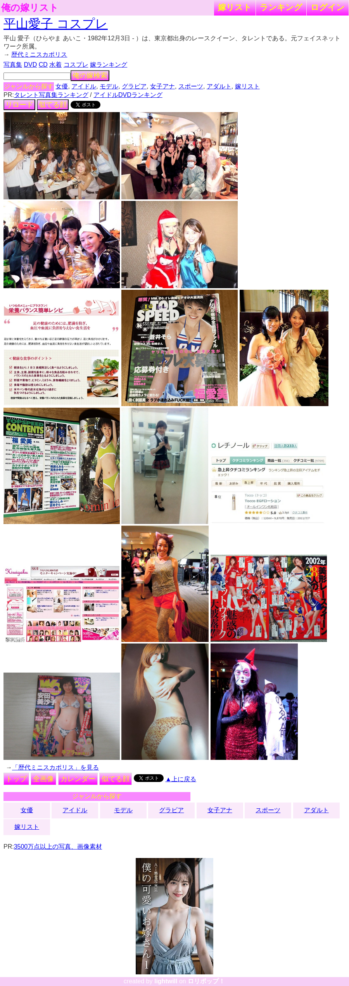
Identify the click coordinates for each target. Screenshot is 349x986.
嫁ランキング (108, 64)
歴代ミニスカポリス (39, 54)
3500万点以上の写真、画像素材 (58, 846)
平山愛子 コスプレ (55, 24)
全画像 (43, 779)
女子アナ (162, 86)
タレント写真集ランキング (51, 95)
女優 (61, 86)
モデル (109, 86)
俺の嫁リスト (30, 8)
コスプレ (76, 64)
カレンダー (77, 779)
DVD (30, 64)
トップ (16, 779)
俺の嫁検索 (90, 76)
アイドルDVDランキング (127, 95)
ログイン (328, 7)
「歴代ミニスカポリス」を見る (55, 767)
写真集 (12, 64)
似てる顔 (53, 105)
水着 (55, 64)
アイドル (83, 86)
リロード (19, 105)
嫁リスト (235, 7)
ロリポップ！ (206, 981)
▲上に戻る (180, 779)
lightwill (166, 981)
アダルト (219, 86)
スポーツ (190, 86)
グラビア (134, 86)
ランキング (281, 7)
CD (43, 64)
